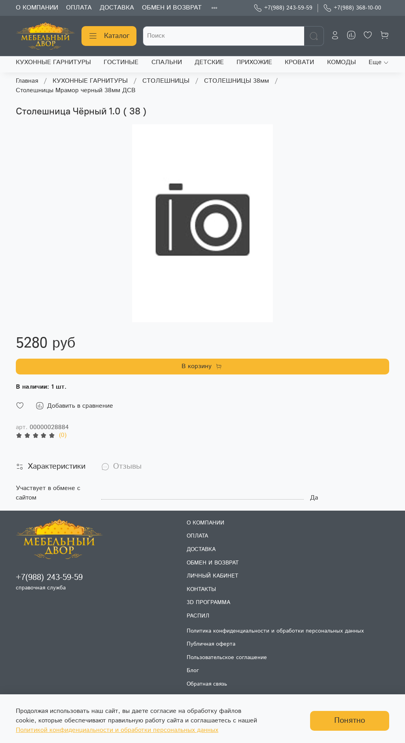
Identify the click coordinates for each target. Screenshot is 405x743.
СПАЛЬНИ (166, 62)
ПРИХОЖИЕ (254, 62)
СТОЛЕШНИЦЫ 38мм (236, 81)
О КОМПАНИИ (37, 7)
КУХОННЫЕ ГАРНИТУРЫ (53, 62)
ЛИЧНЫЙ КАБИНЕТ (212, 576)
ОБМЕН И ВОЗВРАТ (172, 7)
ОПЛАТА (79, 7)
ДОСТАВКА (117, 7)
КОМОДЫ (341, 62)
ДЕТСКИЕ (209, 62)
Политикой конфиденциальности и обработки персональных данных (117, 730)
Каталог (109, 36)
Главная (27, 81)
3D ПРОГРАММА (208, 602)
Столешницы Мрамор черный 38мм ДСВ (76, 90)
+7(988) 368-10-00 (352, 8)
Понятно (349, 720)
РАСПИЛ (198, 616)
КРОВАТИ (299, 62)
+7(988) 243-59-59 (283, 8)
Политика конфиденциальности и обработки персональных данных (275, 631)
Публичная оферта (211, 644)
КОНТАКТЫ (201, 589)
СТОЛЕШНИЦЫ (165, 81)
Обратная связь (207, 684)
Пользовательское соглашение (227, 657)
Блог (193, 671)
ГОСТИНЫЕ (121, 62)
